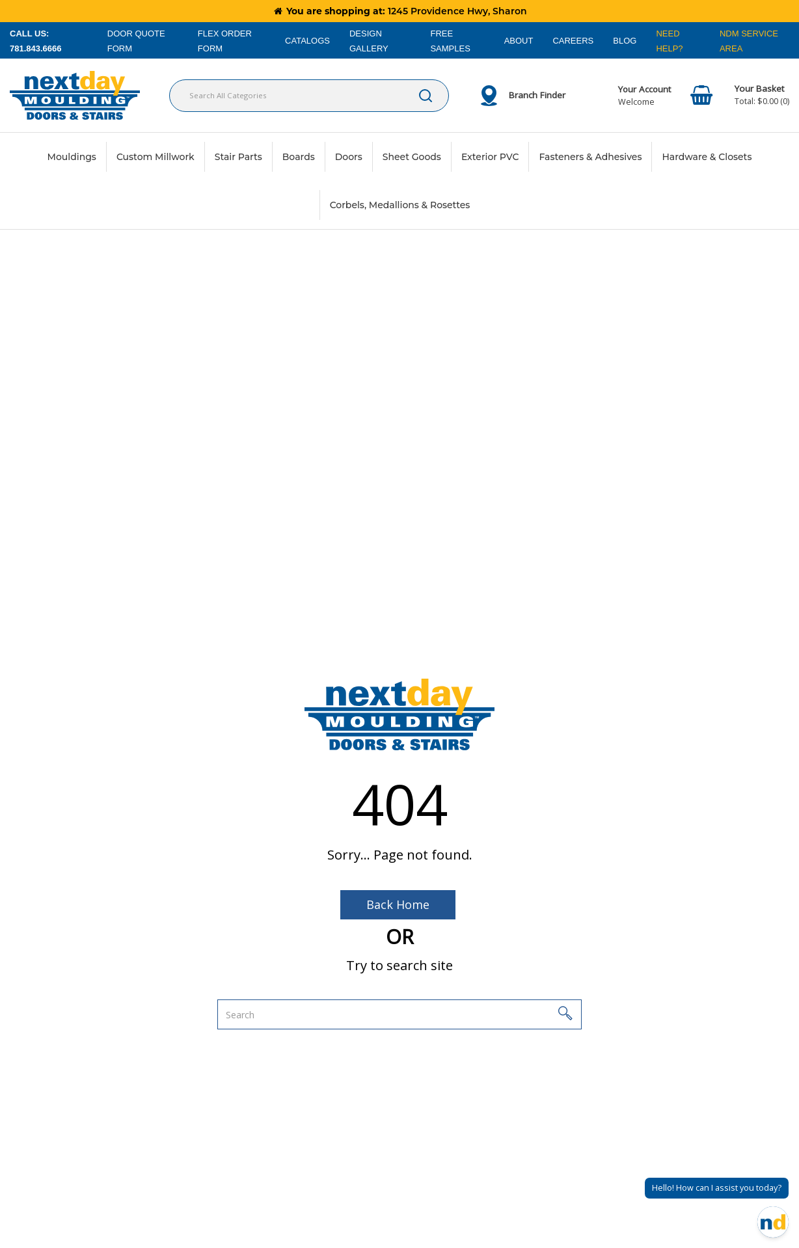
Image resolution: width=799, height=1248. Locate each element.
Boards (298, 157)
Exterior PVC (490, 157)
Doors (348, 157)
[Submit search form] (425, 95)
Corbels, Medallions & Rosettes (400, 205)
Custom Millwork (155, 157)
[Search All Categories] (309, 95)
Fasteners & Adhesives (590, 157)
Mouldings (71, 157)
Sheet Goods (412, 157)
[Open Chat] (773, 1222)
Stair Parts (238, 157)
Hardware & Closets (707, 157)
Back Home (397, 904)
